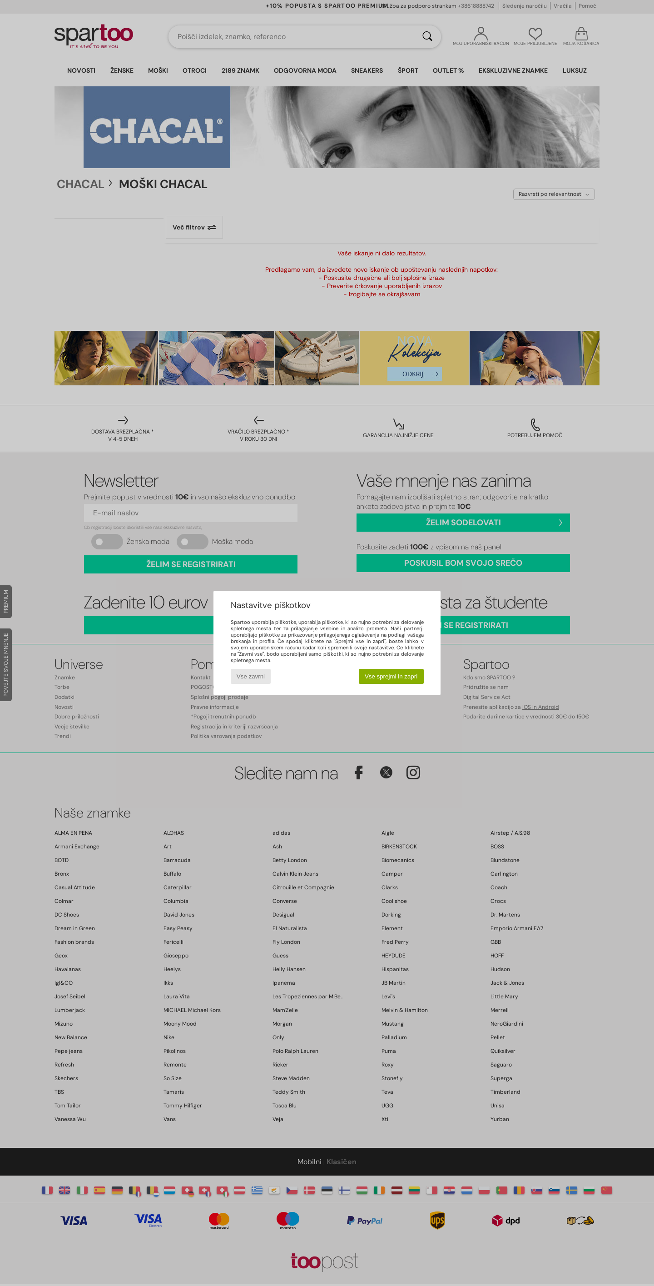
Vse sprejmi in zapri (391, 676)
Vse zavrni (251, 676)
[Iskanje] (427, 36)
